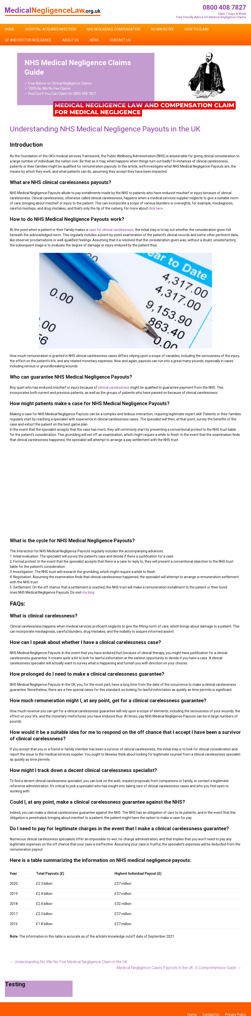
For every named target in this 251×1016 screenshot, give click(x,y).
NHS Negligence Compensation (113, 29)
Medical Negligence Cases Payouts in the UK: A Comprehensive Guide (179, 967)
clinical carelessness (113, 387)
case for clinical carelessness (111, 230)
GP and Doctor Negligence (28, 40)
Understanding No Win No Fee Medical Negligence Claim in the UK (68, 961)
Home (9, 29)
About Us (70, 40)
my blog (88, 592)
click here (156, 208)
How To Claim (197, 29)
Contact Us (120, 40)
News (94, 40)
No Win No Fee (162, 29)
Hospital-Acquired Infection (50, 29)
